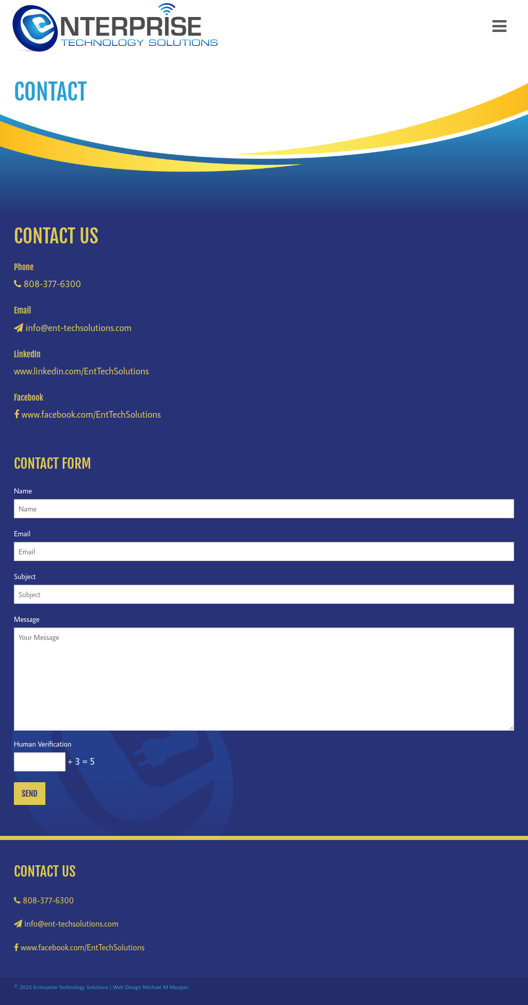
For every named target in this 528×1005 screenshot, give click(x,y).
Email (22, 533)
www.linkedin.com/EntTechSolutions (81, 371)
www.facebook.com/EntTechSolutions (87, 414)
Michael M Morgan (165, 987)
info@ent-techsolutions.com (72, 328)
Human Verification (42, 744)
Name (23, 491)
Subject (25, 576)
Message (27, 619)
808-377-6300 (47, 284)
